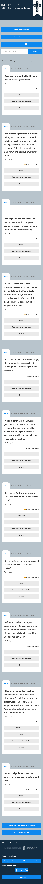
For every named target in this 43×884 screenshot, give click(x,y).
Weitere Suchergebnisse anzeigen (21, 825)
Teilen (21, 108)
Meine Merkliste (21, 44)
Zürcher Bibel (32, 69)
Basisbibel (14, 69)
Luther (6, 69)
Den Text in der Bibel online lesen (21, 101)
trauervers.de (10, 5)
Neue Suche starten (21, 832)
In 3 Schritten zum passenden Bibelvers (16, 8)
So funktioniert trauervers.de (21, 29)
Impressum (21, 877)
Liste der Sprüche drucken (21, 36)
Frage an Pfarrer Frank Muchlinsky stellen (21, 861)
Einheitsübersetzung (23, 69)
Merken (21, 94)
